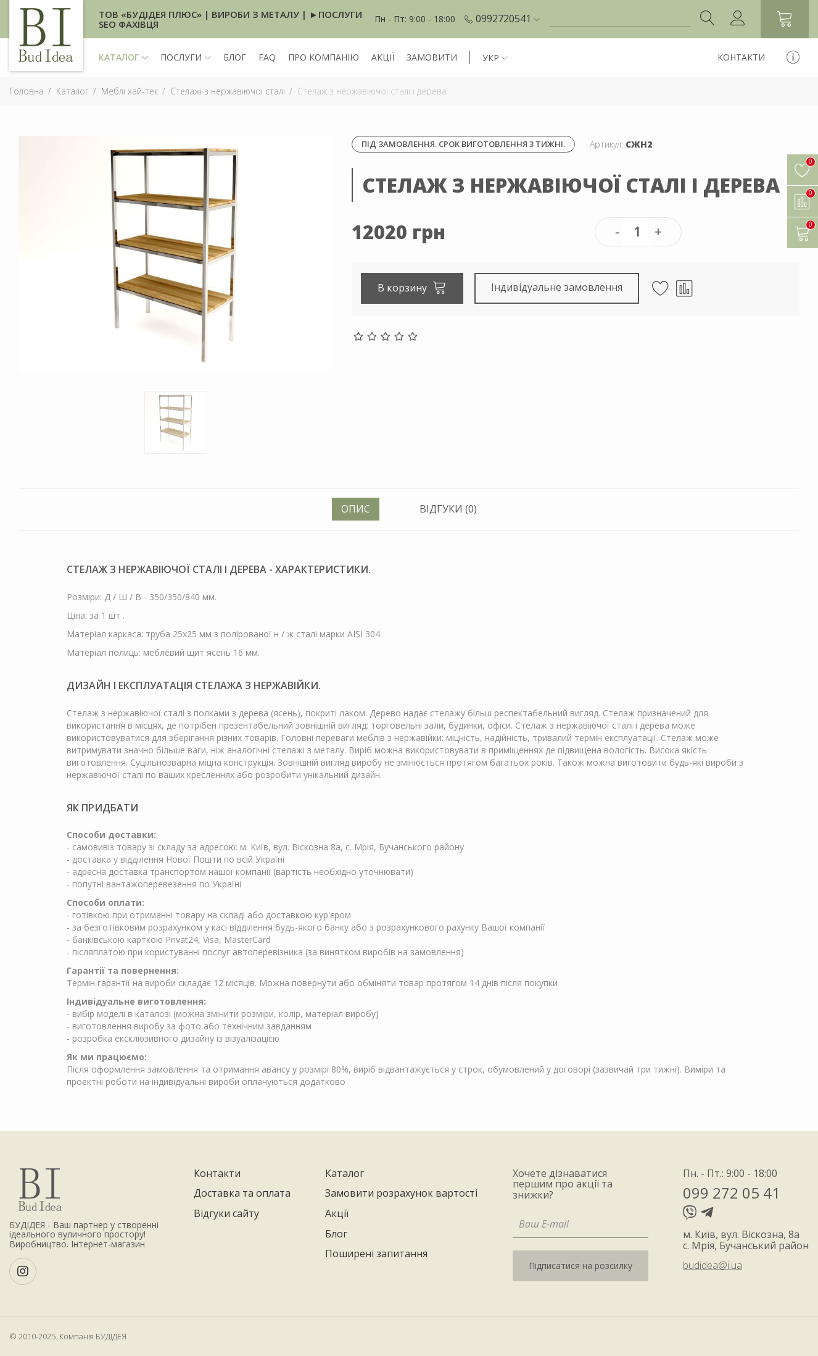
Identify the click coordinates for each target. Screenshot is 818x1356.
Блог (234, 57)
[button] (508, 19)
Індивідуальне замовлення (557, 287)
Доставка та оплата (242, 1193)
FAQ (267, 57)
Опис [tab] (355, 509)
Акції (382, 57)
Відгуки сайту (226, 1214)
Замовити (432, 57)
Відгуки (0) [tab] (448, 509)
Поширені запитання (376, 1254)
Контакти (741, 57)
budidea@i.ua (712, 1265)
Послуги (185, 57)
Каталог (123, 57)
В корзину (412, 287)
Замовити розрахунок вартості (401, 1193)
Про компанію (323, 57)
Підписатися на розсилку (580, 1265)
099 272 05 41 (731, 1192)
